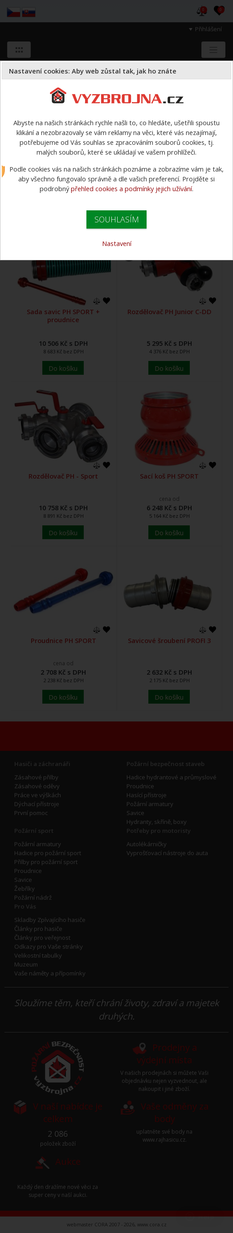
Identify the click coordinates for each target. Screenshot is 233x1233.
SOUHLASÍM (116, 219)
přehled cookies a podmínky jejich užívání (131, 188)
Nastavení (116, 243)
